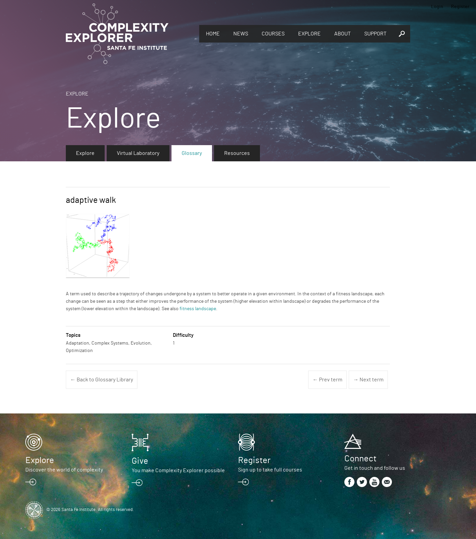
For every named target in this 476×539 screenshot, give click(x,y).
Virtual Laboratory (138, 153)
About (342, 33)
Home (213, 33)
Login (437, 6)
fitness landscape (198, 308)
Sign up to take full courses (270, 470)
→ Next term (368, 379)
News (240, 33)
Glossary (192, 153)
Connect (360, 458)
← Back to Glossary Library (101, 379)
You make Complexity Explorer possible (178, 470)
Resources (237, 153)
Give (140, 461)
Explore (309, 33)
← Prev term (327, 379)
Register (460, 6)
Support (375, 33)
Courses (273, 33)
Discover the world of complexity (64, 470)
